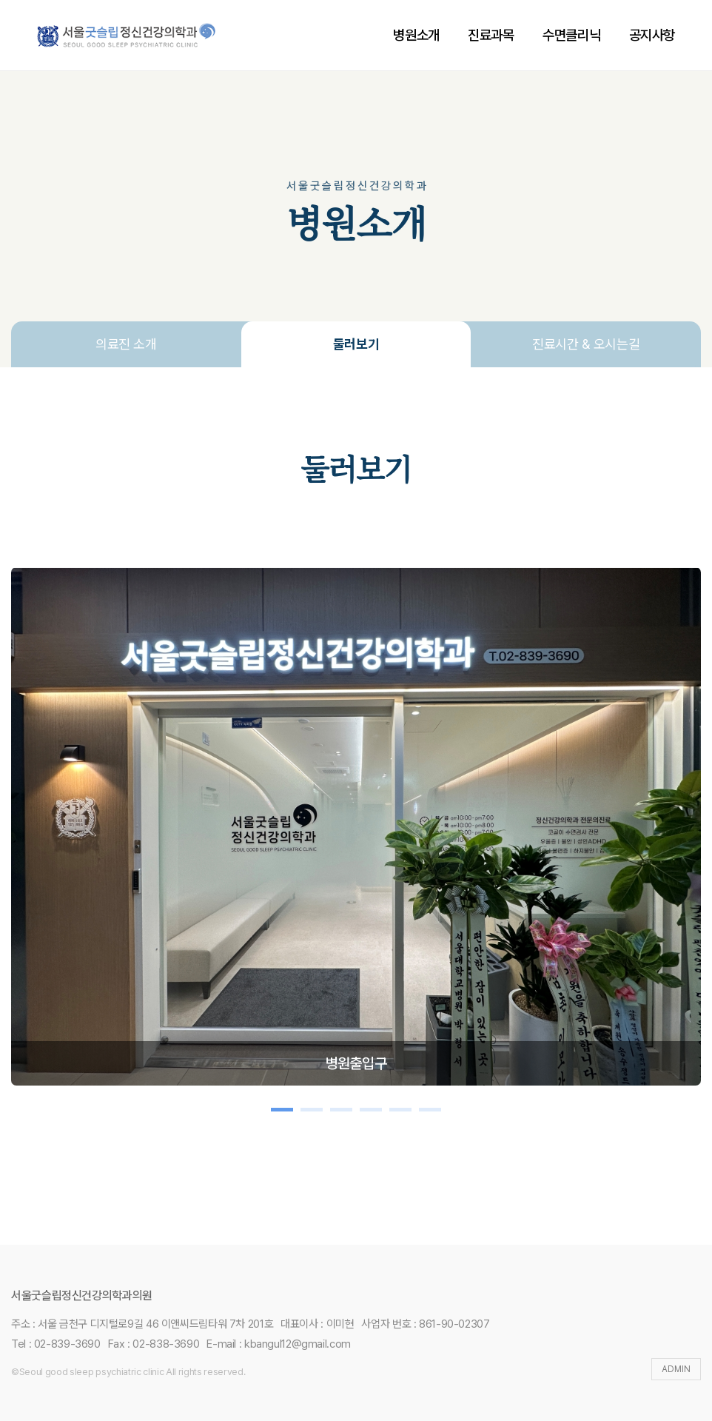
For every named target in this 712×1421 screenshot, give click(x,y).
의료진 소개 (126, 344)
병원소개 (416, 35)
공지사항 (652, 35)
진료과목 (491, 35)
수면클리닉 (571, 35)
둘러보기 (356, 344)
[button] (282, 1109)
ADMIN (676, 1369)
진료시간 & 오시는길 (585, 344)
